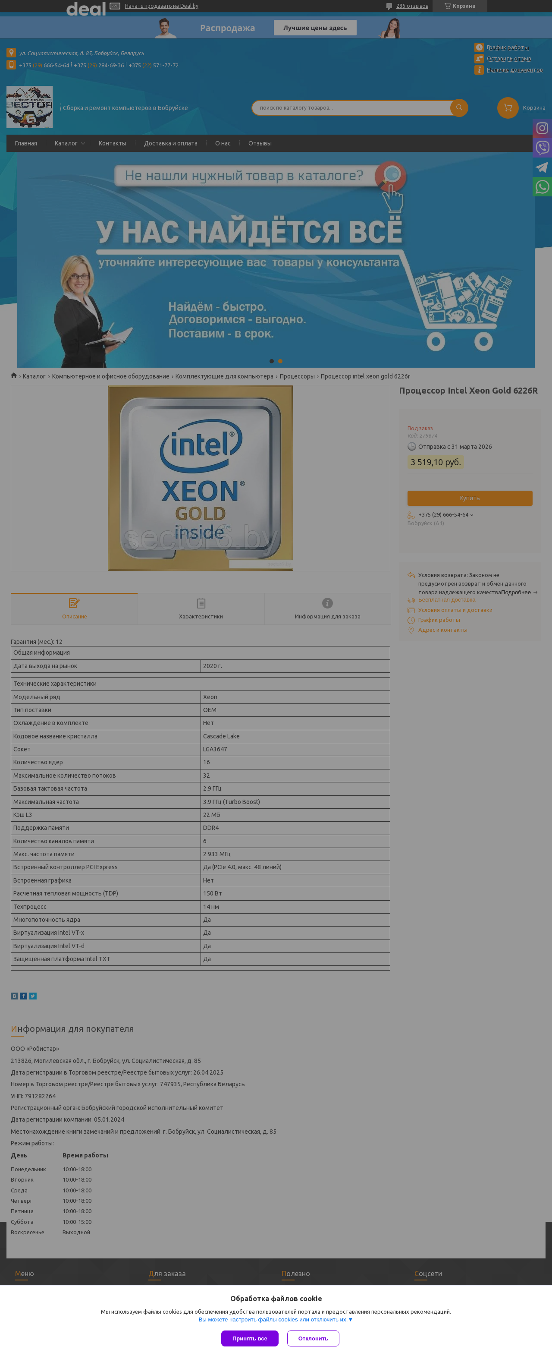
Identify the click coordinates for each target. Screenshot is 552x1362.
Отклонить (313, 1338)
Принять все (249, 1338)
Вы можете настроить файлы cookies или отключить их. (273, 1319)
